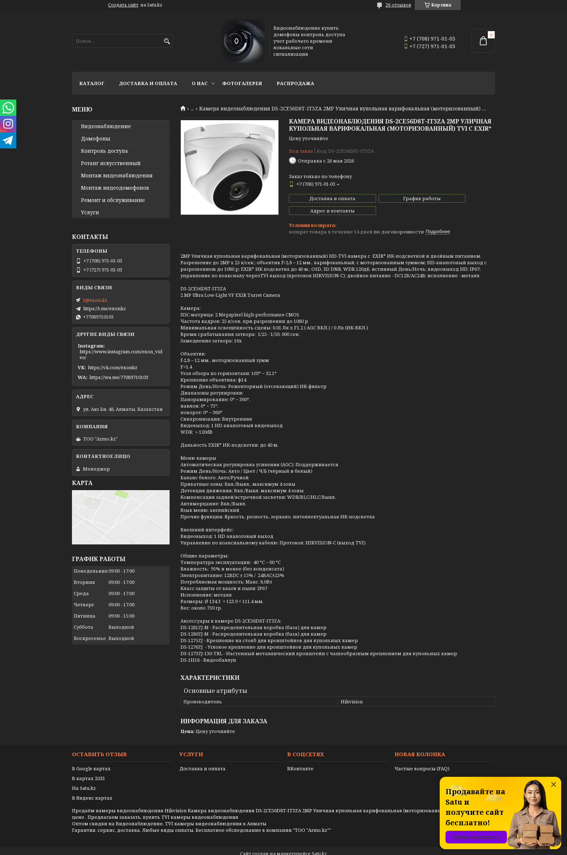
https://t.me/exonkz (104, 308)
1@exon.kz (95, 300)
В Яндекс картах (92, 785)
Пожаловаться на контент (302, 848)
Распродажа (295, 83)
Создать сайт (123, 5)
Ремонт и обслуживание (113, 200)
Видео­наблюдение (106, 126)
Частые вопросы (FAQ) (422, 756)
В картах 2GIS (88, 766)
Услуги (90, 212)
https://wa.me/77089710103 (118, 377)
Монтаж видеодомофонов (115, 188)
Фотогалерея (242, 83)
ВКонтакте (300, 756)
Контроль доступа (104, 151)
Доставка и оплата (148, 83)
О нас (200, 83)
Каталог (92, 83)
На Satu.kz (84, 775)
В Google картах (91, 756)
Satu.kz (319, 841)
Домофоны (95, 138)
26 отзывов (398, 5)
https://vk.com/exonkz (112, 367)
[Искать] (167, 41)
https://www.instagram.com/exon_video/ (121, 354)
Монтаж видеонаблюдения (117, 175)
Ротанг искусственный (111, 163)
